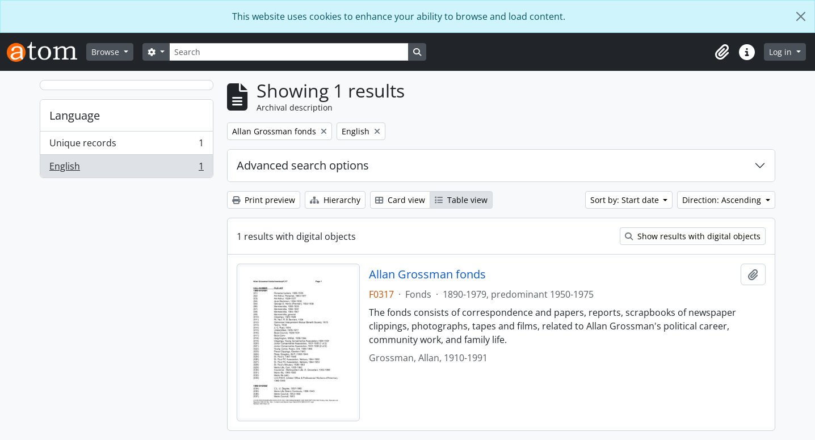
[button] (721, 52)
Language (74, 115)
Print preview (263, 199)
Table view (461, 199)
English (126, 168)
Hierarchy (335, 199)
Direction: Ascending (722, 199)
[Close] (800, 16)
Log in (781, 51)
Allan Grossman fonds (427, 274)
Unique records (126, 145)
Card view (400, 199)
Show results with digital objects (693, 236)
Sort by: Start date (625, 199)
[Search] (289, 52)
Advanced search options (303, 165)
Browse (106, 51)
